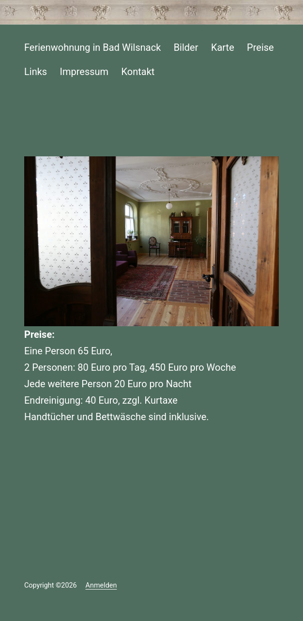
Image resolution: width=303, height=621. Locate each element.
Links (35, 71)
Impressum (84, 71)
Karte (222, 47)
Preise (260, 47)
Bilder (186, 47)
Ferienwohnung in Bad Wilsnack (92, 47)
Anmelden (101, 585)
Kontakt (138, 71)
